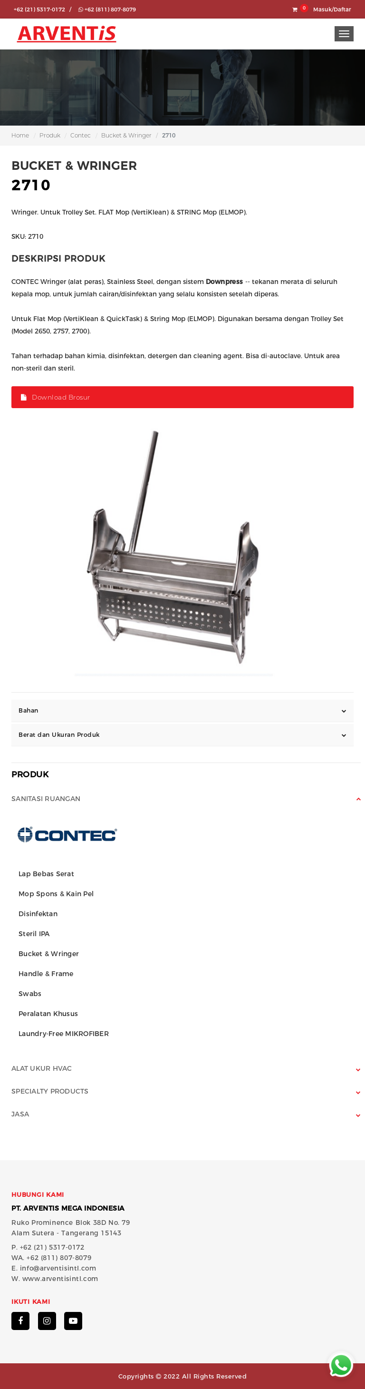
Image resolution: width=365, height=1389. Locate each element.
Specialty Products (50, 1091)
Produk (49, 135)
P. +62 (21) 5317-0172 (48, 1247)
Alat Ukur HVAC (41, 1068)
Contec (80, 135)
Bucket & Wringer (126, 135)
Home (20, 135)
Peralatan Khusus (48, 1013)
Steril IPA (34, 933)
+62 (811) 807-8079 (107, 9)
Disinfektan (38, 914)
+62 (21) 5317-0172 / (42, 9)
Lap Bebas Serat (46, 874)
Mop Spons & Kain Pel (56, 894)
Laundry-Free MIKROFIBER (64, 1033)
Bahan (28, 710)
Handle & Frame (46, 973)
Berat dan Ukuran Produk (59, 734)
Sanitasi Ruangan (45, 798)
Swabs (30, 993)
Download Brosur (55, 397)
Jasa (20, 1114)
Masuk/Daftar (332, 9)
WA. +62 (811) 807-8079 (51, 1258)
